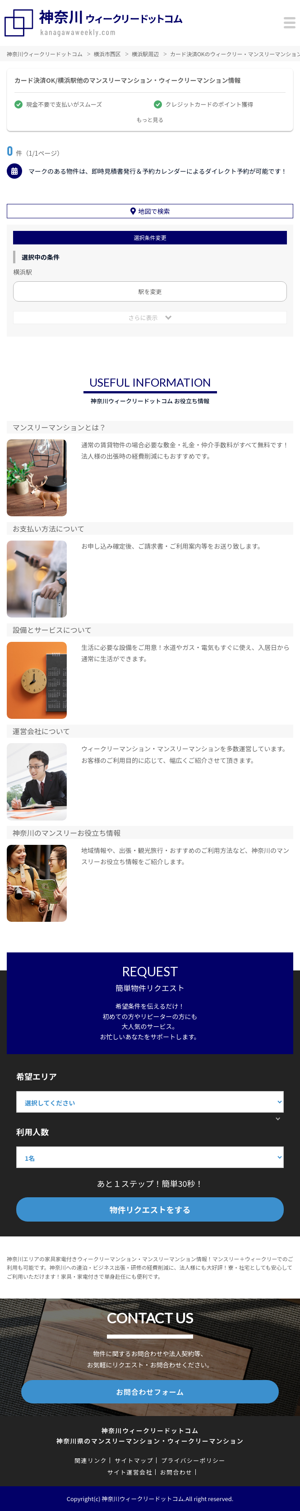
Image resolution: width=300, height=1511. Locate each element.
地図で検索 (154, 211)
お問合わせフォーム (150, 1391)
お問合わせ (176, 1472)
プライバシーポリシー (193, 1460)
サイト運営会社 (129, 1472)
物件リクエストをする (150, 1209)
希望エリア (36, 1076)
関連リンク (90, 1460)
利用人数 (32, 1131)
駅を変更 (150, 291)
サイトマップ (134, 1460)
